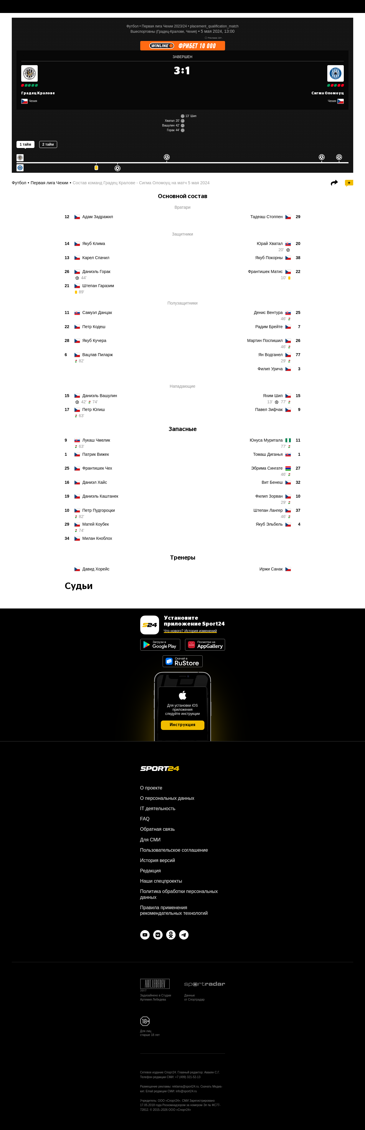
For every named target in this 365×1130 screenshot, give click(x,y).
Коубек (95, 524)
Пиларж (97, 354)
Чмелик (96, 440)
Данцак (97, 312)
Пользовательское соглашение (174, 850)
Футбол (132, 26)
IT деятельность (158, 808)
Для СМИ (150, 839)
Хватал (169, 120)
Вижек (95, 454)
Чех (97, 468)
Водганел (270, 354)
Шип (193, 116)
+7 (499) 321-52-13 (187, 1077)
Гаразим (98, 285)
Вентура (268, 312)
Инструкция (182, 725)
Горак (171, 130)
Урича (270, 368)
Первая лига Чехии (49, 182)
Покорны (269, 257)
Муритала (266, 440)
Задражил (97, 216)
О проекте (151, 787)
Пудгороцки (98, 510)
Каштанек (100, 496)
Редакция (150, 870)
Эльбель (269, 524)
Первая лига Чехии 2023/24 (164, 26)
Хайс (94, 482)
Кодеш (93, 326)
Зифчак (269, 409)
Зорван (269, 496)
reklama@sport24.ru (185, 1086)
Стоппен (266, 216)
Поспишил (265, 340)
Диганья (268, 454)
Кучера (94, 340)
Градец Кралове (38, 93)
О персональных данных (167, 798)
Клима (93, 243)
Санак (271, 569)
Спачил (96, 257)
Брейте (269, 326)
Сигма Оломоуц (327, 93)
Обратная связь (157, 829)
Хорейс (96, 569)
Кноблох (97, 538)
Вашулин (168, 125)
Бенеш (272, 482)
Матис (265, 271)
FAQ (145, 818)
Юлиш (93, 409)
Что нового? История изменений (190, 631)
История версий (157, 860)
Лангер (268, 510)
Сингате (267, 468)
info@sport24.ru (186, 1091)
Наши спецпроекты (161, 881)
